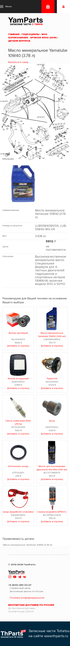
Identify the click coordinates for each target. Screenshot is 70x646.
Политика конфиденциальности (27, 597)
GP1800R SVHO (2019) (43, 37)
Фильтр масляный (18, 333)
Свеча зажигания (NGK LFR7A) (18, 422)
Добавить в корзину (18, 345)
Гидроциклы (30, 34)
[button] (6, 6)
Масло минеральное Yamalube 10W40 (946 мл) (52, 335)
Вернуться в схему (18, 62)
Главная (13, 34)
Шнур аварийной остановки (18, 511)
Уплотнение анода (18, 466)
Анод (52, 420)
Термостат (51, 378)
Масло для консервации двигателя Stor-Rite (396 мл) (52, 468)
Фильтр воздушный (18, 378)
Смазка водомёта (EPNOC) (51, 511)
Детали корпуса (19, 40)
